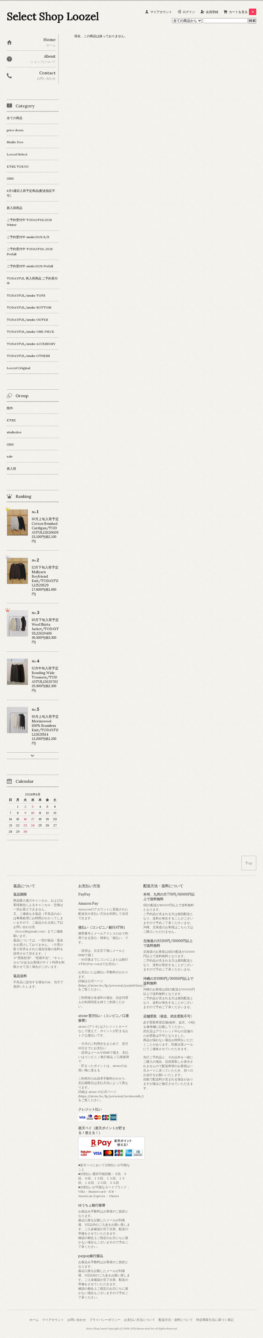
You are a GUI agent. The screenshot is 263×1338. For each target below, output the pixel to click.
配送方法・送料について (176, 1320)
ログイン (189, 12)
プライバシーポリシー (105, 1320)
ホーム (34, 1320)
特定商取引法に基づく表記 (215, 1320)
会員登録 (212, 12)
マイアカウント (161, 12)
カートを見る (242, 12)
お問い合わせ (76, 1320)
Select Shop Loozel (52, 16)
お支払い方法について (139, 1320)
